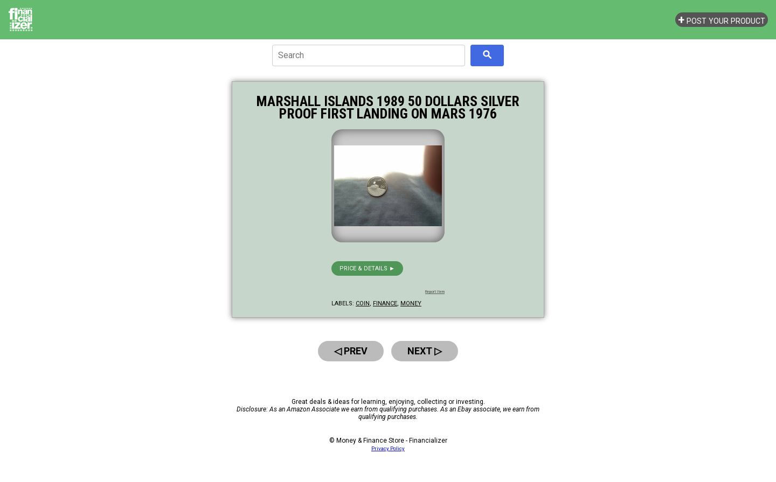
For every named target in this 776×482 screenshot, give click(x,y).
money (410, 303)
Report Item (435, 292)
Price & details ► (367, 268)
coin (363, 303)
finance (385, 303)
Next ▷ (424, 351)
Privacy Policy (388, 448)
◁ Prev (351, 351)
